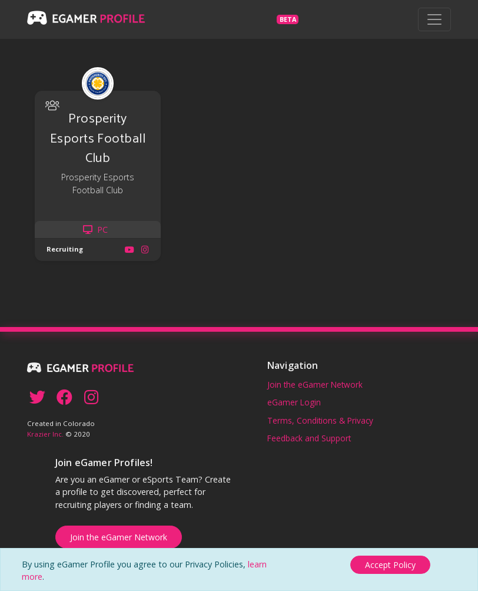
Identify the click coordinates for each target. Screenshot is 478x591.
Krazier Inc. (45, 434)
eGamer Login (294, 402)
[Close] (390, 565)
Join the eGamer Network (315, 384)
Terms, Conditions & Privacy (320, 420)
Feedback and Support (309, 438)
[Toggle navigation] (434, 19)
